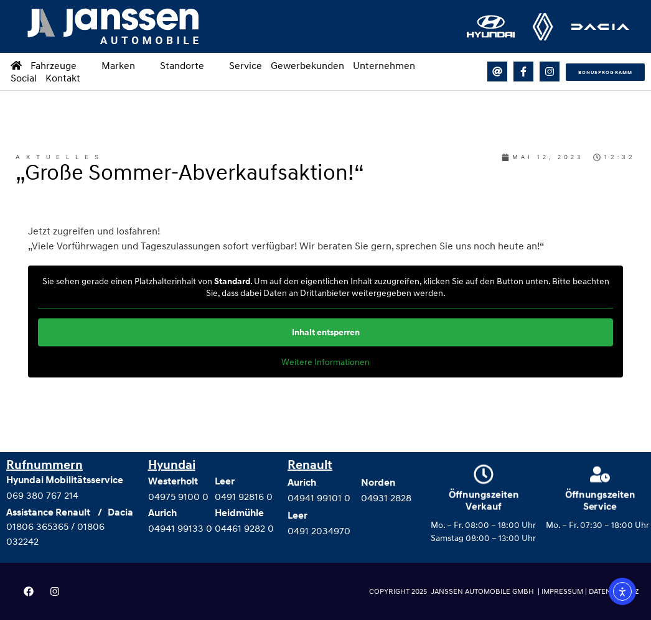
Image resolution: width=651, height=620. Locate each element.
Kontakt (62, 78)
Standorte (190, 65)
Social (24, 78)
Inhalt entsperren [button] (326, 332)
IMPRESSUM (563, 591)
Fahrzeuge (61, 65)
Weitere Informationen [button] (325, 361)
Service (245, 65)
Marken (126, 65)
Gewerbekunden (307, 65)
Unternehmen (392, 65)
